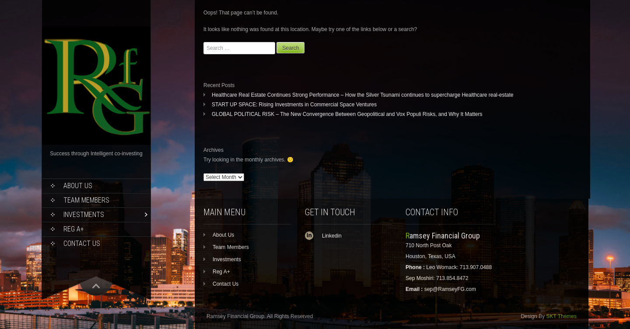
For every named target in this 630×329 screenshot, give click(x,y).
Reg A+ (73, 229)
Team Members (86, 200)
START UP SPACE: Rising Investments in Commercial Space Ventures (294, 105)
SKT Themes (561, 316)
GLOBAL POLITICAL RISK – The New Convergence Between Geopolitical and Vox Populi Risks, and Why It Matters (347, 114)
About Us (77, 186)
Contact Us (81, 243)
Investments (83, 214)
